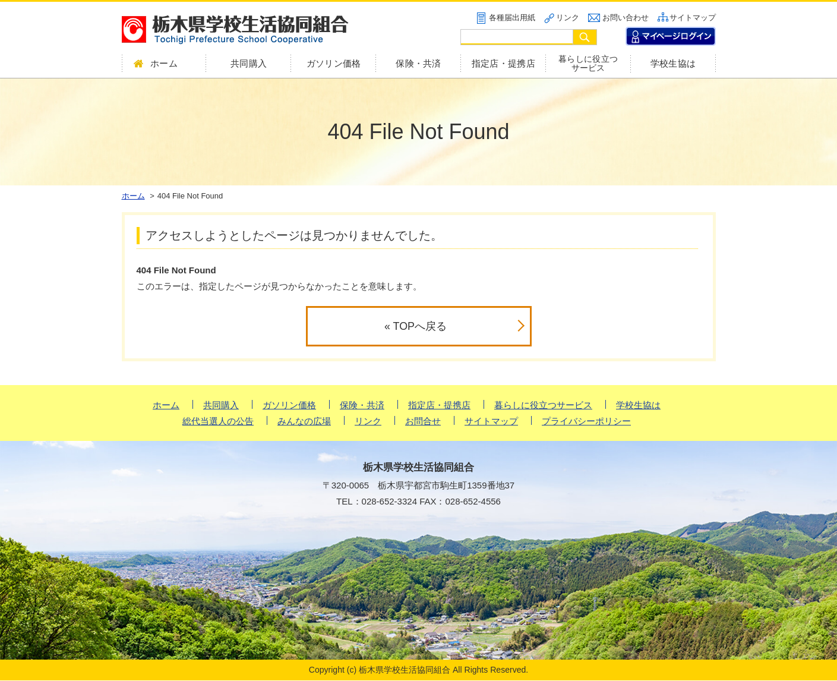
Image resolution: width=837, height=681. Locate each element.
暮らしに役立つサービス (588, 63)
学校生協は (673, 63)
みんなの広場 (304, 421)
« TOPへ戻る (415, 326)
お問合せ (423, 421)
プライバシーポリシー (586, 421)
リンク (567, 17)
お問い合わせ (625, 17)
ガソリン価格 (334, 63)
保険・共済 (418, 63)
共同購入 (248, 63)
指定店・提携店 (503, 63)
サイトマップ (692, 17)
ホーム (166, 405)
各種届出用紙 (512, 17)
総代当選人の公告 (218, 421)
